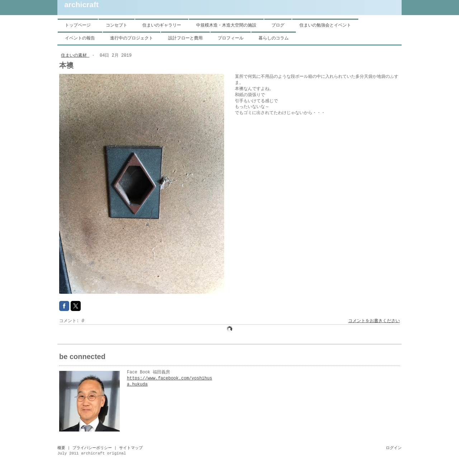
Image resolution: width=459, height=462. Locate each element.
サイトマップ (131, 448)
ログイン (394, 448)
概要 (61, 448)
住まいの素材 (75, 55)
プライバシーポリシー (92, 448)
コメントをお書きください (374, 321)
